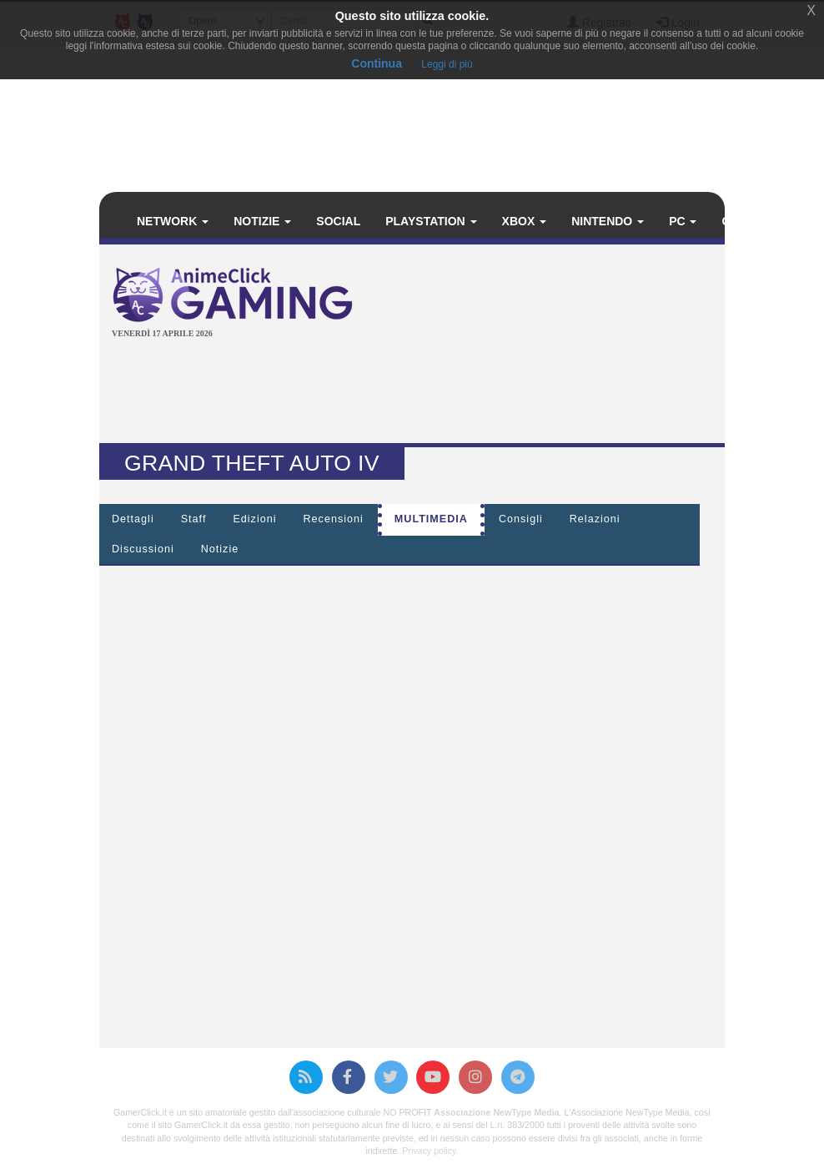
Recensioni (334, 519)
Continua (376, 63)
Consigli (521, 519)
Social (338, 221)
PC (682, 221)
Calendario (766, 221)
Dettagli (133, 519)
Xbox (524, 221)
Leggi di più (446, 64)
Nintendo (607, 221)
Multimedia (431, 519)
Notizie (262, 221)
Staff (194, 519)
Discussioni (143, 549)
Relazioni (595, 519)
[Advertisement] (415, 393)
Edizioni (254, 519)
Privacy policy (428, 1151)
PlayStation (430, 221)
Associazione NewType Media (496, 1112)
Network (173, 221)
